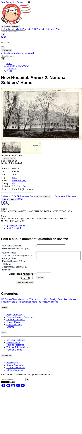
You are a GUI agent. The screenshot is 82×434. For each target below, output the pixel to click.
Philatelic (12, 304)
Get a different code (19, 285)
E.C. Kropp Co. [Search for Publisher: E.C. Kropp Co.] (19, 186)
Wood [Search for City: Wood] (14, 177)
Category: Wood (26, 53)
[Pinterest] (18, 388)
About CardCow (14, 317)
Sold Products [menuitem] (38, 29)
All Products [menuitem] (7, 29)
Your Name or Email (11, 246)
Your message (8, 255)
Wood (45, 302)
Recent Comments (15, 368)
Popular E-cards (14, 352)
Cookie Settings (14, 327)
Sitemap (10, 330)
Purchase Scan (26, 196)
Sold (15, 53)
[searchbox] (13, 31)
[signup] (27, 382)
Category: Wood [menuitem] (53, 29)
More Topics (38, 304)
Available (6, 51)
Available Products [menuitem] (22, 29)
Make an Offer (9, 196)
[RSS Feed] (23, 388)
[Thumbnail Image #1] (11, 153)
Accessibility (12, 365)
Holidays (72, 302)
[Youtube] (13, 388)
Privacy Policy (13, 325)
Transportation (24, 304)
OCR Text (5, 204)
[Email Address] (13, 382)
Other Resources (14, 373)
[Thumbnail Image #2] (32, 153)
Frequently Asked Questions (19, 320)
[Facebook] (3, 388)
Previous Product (15, 226)
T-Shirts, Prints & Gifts (17, 350)
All (2, 53)
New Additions (51, 304)
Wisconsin (33, 302)
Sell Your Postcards (15, 343)
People (4, 304)
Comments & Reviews (64, 196)
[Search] (3, 34)
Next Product (13, 228)
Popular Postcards (15, 348)
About (4, 310)
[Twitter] (8, 388)
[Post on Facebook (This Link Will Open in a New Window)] (2, 202)
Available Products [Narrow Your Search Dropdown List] (10, 27)
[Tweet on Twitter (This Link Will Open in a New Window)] (4, 202)
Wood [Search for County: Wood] (14, 183)
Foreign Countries (58, 302)
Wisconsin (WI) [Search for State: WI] (19, 180)
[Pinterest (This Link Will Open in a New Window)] (6, 202)
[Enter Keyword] (13, 56)
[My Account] (5, 37)
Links (4, 335)
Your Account (7, 2)
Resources (6, 358)
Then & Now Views (15, 370)
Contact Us (22, 2)
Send (21, 199)
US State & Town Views (13, 302)
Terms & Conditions (15, 322)
